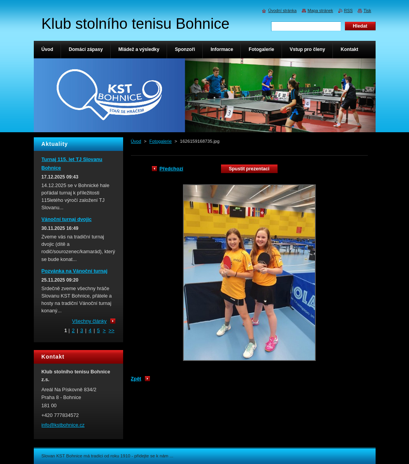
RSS (348, 10)
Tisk (367, 10)
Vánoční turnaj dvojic (67, 219)
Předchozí (171, 169)
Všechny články (89, 321)
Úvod (136, 141)
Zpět (136, 379)
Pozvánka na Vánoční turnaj (75, 271)
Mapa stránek (320, 10)
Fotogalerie (161, 141)
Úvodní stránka (282, 10)
